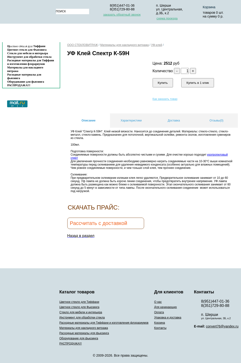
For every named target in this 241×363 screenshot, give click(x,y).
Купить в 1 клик (197, 83)
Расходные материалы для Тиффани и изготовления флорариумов (30, 62)
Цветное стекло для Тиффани (79, 302)
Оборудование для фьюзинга (25, 81)
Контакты (21, 45)
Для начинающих (97, 34)
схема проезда (167, 18)
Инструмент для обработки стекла (29, 56)
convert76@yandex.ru (222, 326)
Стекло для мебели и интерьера (27, 53)
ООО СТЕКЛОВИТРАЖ (82, 45)
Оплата (129, 34)
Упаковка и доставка (165, 34)
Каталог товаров (29, 34)
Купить (163, 83)
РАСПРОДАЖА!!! (18, 85)
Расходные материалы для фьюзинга (24, 76)
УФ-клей (156, 45)
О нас (67, 34)
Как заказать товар (165, 99)
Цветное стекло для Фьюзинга (79, 307)
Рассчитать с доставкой (98, 223)
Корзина (202, 34)
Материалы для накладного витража (25, 69)
